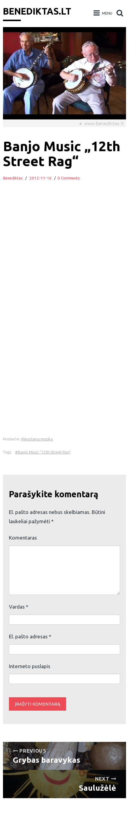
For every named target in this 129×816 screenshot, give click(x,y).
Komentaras (23, 537)
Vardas (18, 606)
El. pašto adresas (30, 636)
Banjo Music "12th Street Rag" (44, 452)
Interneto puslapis (29, 666)
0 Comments (68, 178)
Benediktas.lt (37, 11)
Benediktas (13, 178)
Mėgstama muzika (37, 439)
